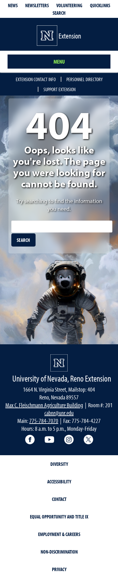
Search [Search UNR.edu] (59, 13)
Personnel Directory (84, 79)
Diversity (59, 464)
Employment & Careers (59, 534)
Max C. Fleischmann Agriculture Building (44, 405)
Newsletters (37, 5)
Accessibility (59, 481)
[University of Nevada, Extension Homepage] (59, 363)
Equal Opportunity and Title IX (59, 516)
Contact (59, 499)
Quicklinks (100, 5)
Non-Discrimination (59, 552)
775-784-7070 (43, 420)
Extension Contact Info (36, 79)
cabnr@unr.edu (59, 413)
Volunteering (69, 5)
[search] (23, 240)
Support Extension (59, 89)
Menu (59, 61)
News (13, 5)
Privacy (59, 569)
